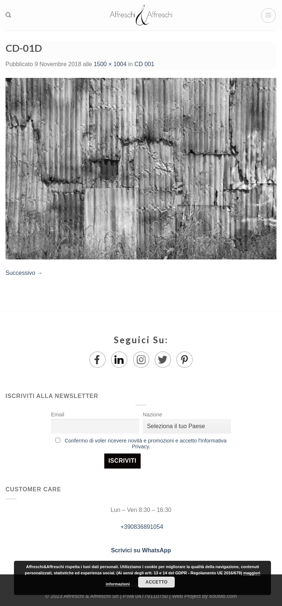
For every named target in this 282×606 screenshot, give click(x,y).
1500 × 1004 (110, 64)
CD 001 (144, 64)
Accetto (156, 582)
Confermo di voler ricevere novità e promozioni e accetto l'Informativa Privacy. (146, 443)
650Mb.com (223, 596)
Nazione (152, 414)
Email (57, 414)
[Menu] (268, 15)
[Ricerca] (8, 15)
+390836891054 (141, 527)
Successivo (24, 273)
